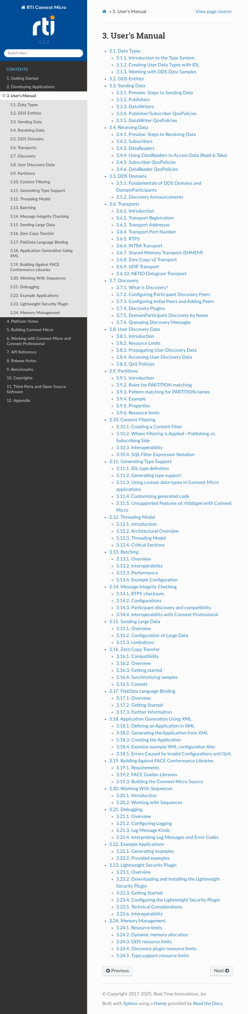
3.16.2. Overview (133, 663)
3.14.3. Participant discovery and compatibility (163, 607)
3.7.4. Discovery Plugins (140, 308)
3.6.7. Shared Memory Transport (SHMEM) (159, 253)
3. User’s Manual (19, 96)
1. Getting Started (22, 78)
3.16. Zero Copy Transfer (32, 233)
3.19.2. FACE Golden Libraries (146, 774)
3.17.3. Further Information (144, 712)
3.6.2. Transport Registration (145, 218)
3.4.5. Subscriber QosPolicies (146, 162)
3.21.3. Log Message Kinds (143, 830)
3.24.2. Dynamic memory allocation (152, 935)
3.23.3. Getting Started (139, 893)
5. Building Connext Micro (30, 330)
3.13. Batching (23, 208)
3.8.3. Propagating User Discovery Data (156, 350)
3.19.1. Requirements (137, 768)
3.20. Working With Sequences (38, 278)
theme (160, 1003)
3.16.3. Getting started (139, 670)
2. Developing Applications (30, 87)
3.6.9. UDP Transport (137, 266)
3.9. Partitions (22, 173)
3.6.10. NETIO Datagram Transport (151, 273)
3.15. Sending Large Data (32, 225)
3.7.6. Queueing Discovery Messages (153, 322)
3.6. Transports (23, 148)
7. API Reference (21, 352)
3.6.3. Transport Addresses (143, 225)
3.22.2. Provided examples (143, 858)
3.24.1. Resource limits (139, 928)
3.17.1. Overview (133, 698)
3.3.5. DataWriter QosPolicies (146, 120)
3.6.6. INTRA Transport (139, 246)
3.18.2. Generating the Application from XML (162, 733)
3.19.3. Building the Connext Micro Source (159, 781)
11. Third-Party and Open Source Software (36, 389)
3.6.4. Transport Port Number (146, 232)
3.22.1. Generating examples (145, 851)
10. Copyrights (20, 378)
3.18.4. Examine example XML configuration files (165, 747)
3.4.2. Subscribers (134, 141)
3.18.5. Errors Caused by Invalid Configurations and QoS (173, 754)
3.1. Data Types (24, 105)
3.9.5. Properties (133, 406)
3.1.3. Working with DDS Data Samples (156, 72)
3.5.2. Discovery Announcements (149, 197)
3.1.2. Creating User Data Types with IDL (157, 65)
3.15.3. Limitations (135, 642)
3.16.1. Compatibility (137, 656)
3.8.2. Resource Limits (138, 343)
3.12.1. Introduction (136, 524)
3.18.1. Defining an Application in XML (155, 726)
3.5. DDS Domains (27, 139)
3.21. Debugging (24, 287)
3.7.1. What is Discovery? (142, 287)
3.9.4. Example (131, 399)
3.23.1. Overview (133, 872)
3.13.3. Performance (137, 573)
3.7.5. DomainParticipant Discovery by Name (162, 315)
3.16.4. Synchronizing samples (146, 677)
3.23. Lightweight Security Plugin (39, 304)
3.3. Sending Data (26, 122)
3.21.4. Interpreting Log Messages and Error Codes (167, 837)
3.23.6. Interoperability (139, 914)
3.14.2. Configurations (138, 600)
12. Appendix (18, 400)
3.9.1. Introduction (135, 378)
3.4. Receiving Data (27, 130)
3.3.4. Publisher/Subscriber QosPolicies (156, 113)
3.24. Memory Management (35, 313)
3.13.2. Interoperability (139, 566)
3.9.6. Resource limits (137, 413)
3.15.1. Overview (133, 628)
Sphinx (130, 1003)
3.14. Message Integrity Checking (39, 216)
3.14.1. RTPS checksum (140, 594)
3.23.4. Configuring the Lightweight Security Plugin (168, 900)
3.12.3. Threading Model (141, 538)
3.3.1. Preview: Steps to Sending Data (154, 92)
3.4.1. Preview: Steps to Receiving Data (156, 134)
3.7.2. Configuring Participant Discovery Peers (163, 294)
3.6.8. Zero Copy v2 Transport (146, 259)
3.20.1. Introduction (136, 795)
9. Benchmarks (20, 369)
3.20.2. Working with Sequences (149, 802)
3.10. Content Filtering (30, 182)
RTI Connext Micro (46, 21)
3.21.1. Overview (133, 816)
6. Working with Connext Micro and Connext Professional (39, 341)
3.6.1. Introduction (135, 211)
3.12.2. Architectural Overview (147, 531)
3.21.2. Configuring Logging (144, 823)
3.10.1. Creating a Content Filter (149, 427)
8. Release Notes (21, 361)
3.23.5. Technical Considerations (149, 907)
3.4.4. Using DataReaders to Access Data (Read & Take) (171, 155)
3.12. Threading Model (30, 199)
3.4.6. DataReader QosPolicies (147, 169)
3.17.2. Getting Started (139, 705)
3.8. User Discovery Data (32, 165)
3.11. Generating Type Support (37, 190)
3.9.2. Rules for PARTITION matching (154, 385)
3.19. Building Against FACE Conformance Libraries (34, 267)
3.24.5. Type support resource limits (152, 955)
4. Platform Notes (22, 321)
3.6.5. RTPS (128, 239)
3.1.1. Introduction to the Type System (155, 58)
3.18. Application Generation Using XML (41, 253)
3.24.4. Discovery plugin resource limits (156, 948)
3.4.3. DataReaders (135, 148)
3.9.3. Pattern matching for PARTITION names (163, 392)
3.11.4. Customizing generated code (152, 496)
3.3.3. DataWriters (135, 106)
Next (221, 970)
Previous (117, 970)
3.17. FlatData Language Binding (39, 242)
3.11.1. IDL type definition (142, 468)
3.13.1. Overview (133, 559)
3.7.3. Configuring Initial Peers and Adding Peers (165, 301)
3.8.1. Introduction (135, 336)
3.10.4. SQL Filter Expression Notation (155, 454)
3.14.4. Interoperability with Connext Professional (167, 614)
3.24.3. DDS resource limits (144, 941)
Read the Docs (207, 1003)
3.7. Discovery (22, 156)
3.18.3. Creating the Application (148, 740)
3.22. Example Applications (34, 295)
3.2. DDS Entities (25, 113)
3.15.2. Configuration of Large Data (152, 635)
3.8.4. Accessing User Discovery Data (154, 357)
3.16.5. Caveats (132, 684)
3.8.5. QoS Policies (135, 364)
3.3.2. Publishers (133, 99)
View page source (213, 11)
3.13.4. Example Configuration (147, 580)
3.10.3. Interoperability (139, 447)
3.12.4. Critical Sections (140, 545)
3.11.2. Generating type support (148, 475)
